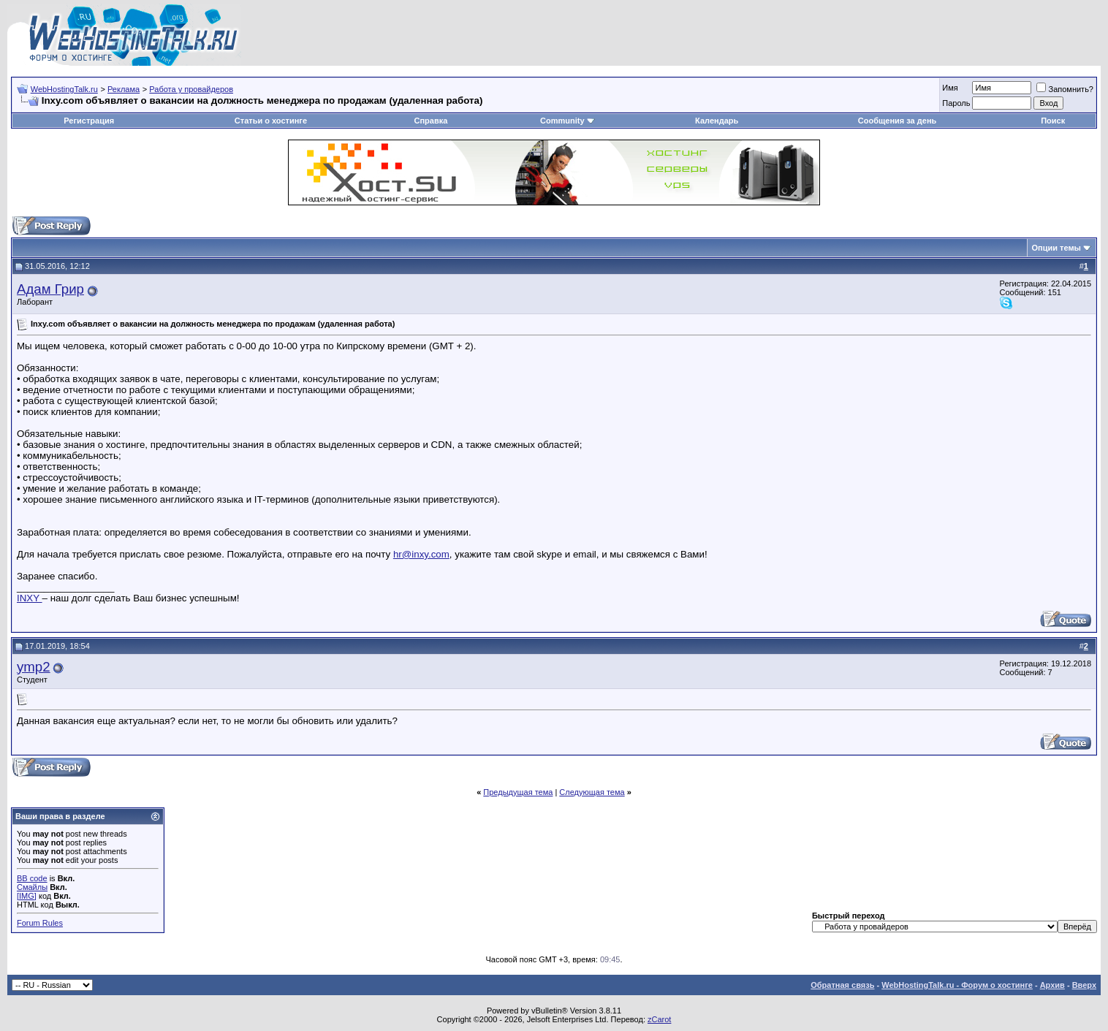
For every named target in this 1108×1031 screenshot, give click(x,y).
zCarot (659, 1019)
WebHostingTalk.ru (64, 89)
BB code (32, 878)
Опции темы (1056, 247)
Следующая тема (591, 792)
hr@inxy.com (421, 554)
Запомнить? (1064, 89)
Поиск (1053, 120)
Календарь (716, 120)
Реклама (123, 89)
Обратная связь (842, 985)
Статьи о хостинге (271, 120)
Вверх (1084, 985)
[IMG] (27, 895)
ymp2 (33, 666)
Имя (949, 87)
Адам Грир (50, 289)
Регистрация (89, 120)
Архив (1052, 985)
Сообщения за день (897, 120)
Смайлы (32, 887)
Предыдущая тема (518, 792)
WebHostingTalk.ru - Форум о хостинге (957, 985)
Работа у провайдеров (191, 89)
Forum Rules (40, 922)
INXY (29, 598)
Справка (430, 120)
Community (567, 120)
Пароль (956, 103)
